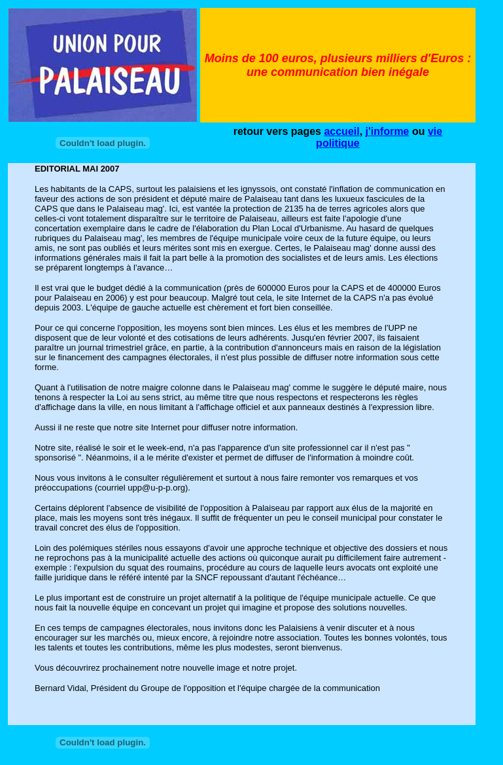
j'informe (387, 131)
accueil (341, 131)
